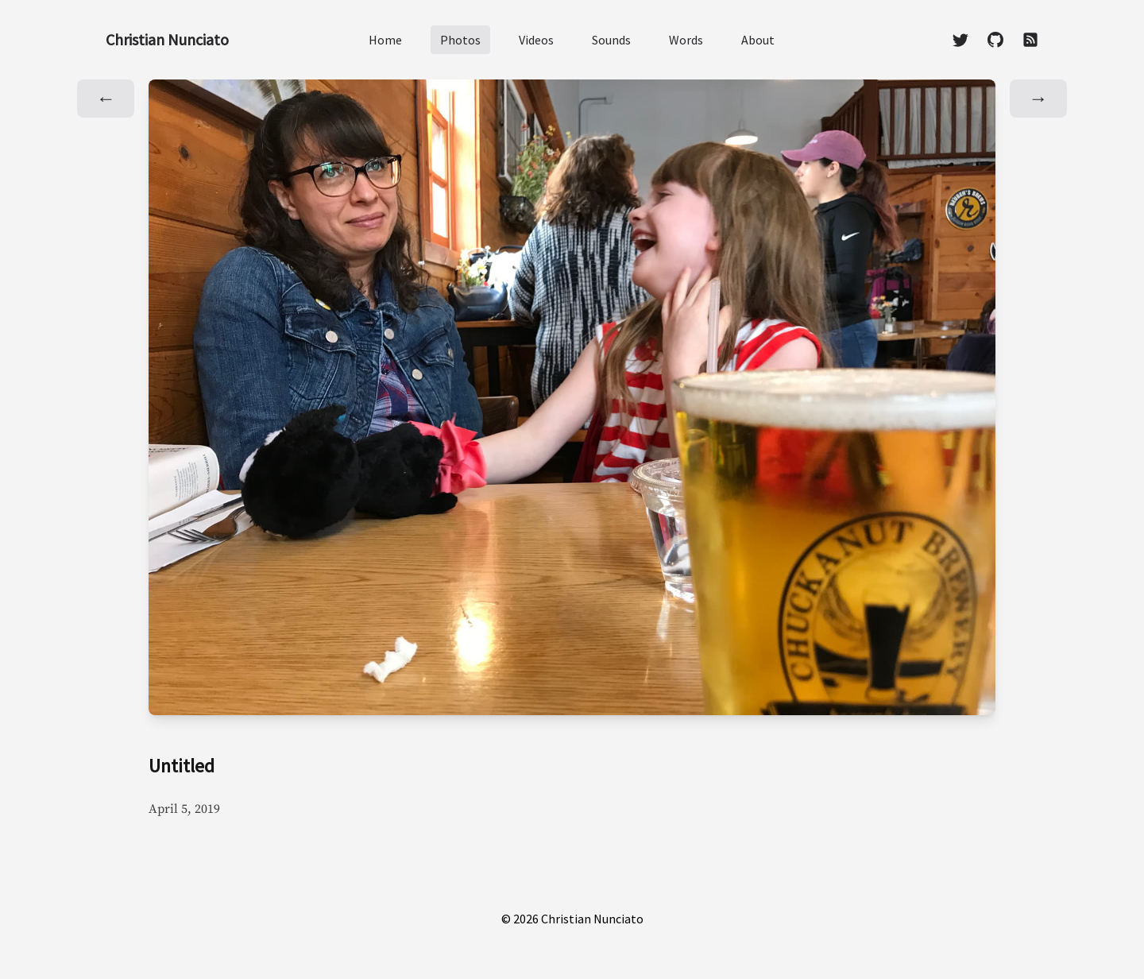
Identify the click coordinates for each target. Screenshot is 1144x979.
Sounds (611, 40)
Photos (460, 40)
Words (686, 40)
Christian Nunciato (167, 39)
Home (385, 40)
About (758, 40)
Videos (536, 40)
